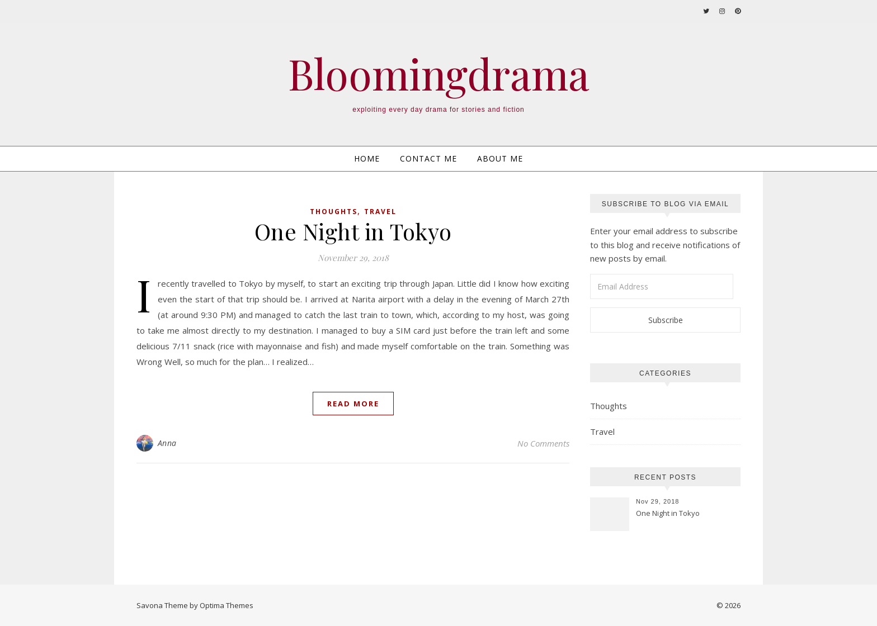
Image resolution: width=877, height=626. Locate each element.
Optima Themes (226, 605)
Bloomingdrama (439, 73)
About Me (500, 158)
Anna (167, 443)
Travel (380, 211)
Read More (353, 404)
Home (367, 158)
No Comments (543, 443)
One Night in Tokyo (353, 231)
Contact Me (428, 158)
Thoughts (333, 211)
